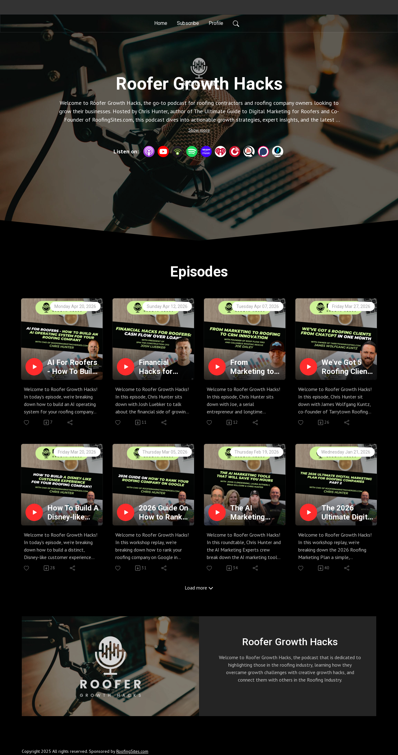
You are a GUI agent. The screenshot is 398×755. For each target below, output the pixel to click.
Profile (216, 23)
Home (160, 23)
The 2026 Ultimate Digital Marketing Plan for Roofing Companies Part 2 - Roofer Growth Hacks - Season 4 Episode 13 (347, 513)
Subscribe (188, 23)
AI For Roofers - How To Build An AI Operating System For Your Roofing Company (72, 367)
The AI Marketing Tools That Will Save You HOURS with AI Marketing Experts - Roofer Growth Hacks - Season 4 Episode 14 (255, 513)
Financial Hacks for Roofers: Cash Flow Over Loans (163, 367)
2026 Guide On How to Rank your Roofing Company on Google (163, 513)
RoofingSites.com (132, 751)
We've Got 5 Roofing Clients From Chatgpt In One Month (348, 367)
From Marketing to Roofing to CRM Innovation (252, 367)
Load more (199, 588)
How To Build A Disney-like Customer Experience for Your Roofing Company (73, 513)
